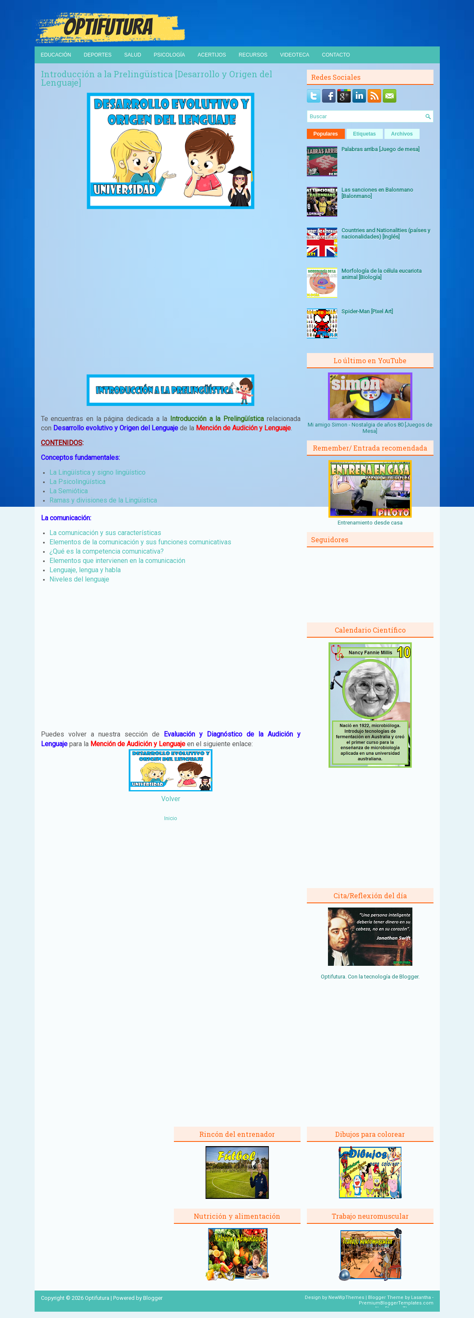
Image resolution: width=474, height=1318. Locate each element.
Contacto (336, 55)
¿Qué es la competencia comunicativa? (106, 551)
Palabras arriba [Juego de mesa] (380, 149)
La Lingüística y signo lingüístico (97, 472)
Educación (56, 55)
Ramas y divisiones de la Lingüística (103, 500)
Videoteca (294, 55)
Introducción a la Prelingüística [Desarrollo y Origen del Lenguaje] (156, 78)
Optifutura (97, 1298)
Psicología (169, 55)
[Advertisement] (170, 292)
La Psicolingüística (77, 482)
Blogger (408, 976)
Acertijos (212, 55)
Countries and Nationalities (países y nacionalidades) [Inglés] (385, 233)
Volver (170, 799)
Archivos (402, 134)
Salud (132, 55)
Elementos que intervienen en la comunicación (117, 561)
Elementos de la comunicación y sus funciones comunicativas (140, 542)
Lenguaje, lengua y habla (85, 570)
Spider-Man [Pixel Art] (367, 311)
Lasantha (421, 1297)
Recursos (252, 55)
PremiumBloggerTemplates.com (396, 1303)
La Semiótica (68, 491)
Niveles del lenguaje (79, 579)
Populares (326, 134)
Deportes (98, 55)
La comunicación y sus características (105, 533)
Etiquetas (364, 134)
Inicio (170, 818)
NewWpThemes (346, 1297)
